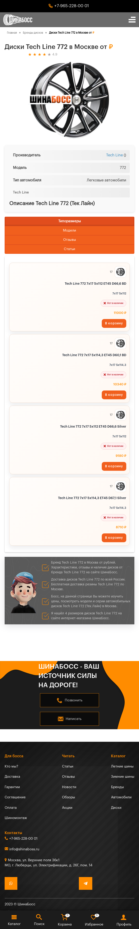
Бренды (117, 787)
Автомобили (121, 797)
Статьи (69, 249)
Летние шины (122, 766)
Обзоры (68, 797)
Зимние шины (122, 776)
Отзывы (69, 240)
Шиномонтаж (16, 818)
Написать (73, 719)
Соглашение (15, 797)
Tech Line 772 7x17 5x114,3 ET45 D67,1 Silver (92, 498)
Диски (116, 808)
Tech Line (114, 155)
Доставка (12, 776)
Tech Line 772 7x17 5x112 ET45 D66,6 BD (95, 283)
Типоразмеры (69, 221)
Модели (69, 230)
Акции (67, 808)
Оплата (11, 808)
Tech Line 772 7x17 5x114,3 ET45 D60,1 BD (94, 355)
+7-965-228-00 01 (71, 6)
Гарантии (12, 787)
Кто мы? (11, 766)
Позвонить (73, 700)
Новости (69, 787)
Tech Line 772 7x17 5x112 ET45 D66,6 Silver (93, 426)
